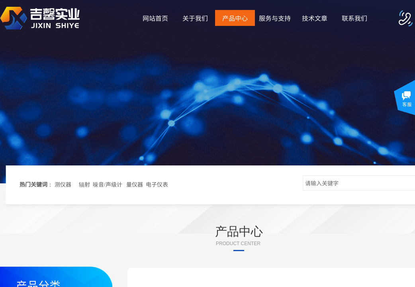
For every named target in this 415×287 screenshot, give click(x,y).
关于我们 (195, 18)
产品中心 (235, 18)
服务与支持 (275, 18)
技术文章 (314, 18)
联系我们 (354, 18)
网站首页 (155, 18)
